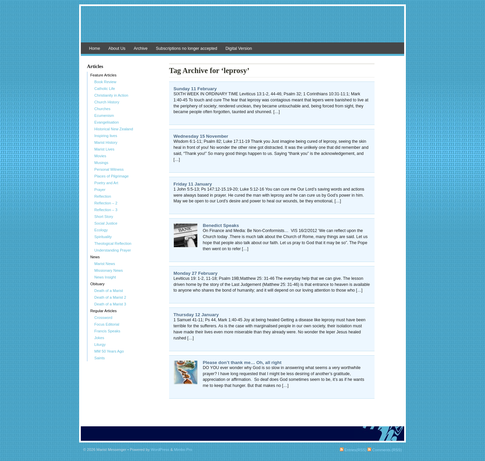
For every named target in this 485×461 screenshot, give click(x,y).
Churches (102, 109)
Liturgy (100, 344)
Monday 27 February (195, 273)
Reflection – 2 (105, 203)
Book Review (105, 82)
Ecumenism (104, 115)
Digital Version (238, 48)
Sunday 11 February (195, 88)
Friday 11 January (192, 184)
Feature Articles (103, 75)
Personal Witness (109, 169)
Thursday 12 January (196, 314)
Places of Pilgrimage (111, 176)
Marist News (104, 264)
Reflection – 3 (105, 210)
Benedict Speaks (221, 225)
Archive (141, 48)
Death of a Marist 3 (110, 304)
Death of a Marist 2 (110, 297)
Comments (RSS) (384, 450)
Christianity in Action (111, 95)
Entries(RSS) (353, 450)
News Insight (105, 277)
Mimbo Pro (183, 450)
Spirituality (103, 237)
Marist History (105, 142)
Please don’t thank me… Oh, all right (242, 362)
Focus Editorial (106, 324)
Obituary (97, 284)
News (95, 257)
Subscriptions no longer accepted (186, 48)
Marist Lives (104, 149)
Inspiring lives (105, 136)
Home (94, 48)
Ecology (101, 230)
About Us (117, 48)
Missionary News (108, 270)
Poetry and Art (106, 183)
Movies (100, 156)
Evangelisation (106, 122)
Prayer (99, 190)
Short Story (103, 217)
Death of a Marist (108, 291)
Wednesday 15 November (200, 136)
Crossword (103, 318)
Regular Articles (103, 311)
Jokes (99, 338)
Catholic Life (104, 89)
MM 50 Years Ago (109, 351)
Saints (99, 358)
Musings (101, 163)
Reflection (102, 196)
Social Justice (105, 223)
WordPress (160, 450)
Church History (106, 102)
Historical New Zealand (113, 129)
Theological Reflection (112, 243)
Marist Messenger (242, 27)
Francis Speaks (107, 331)
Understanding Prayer (112, 250)
